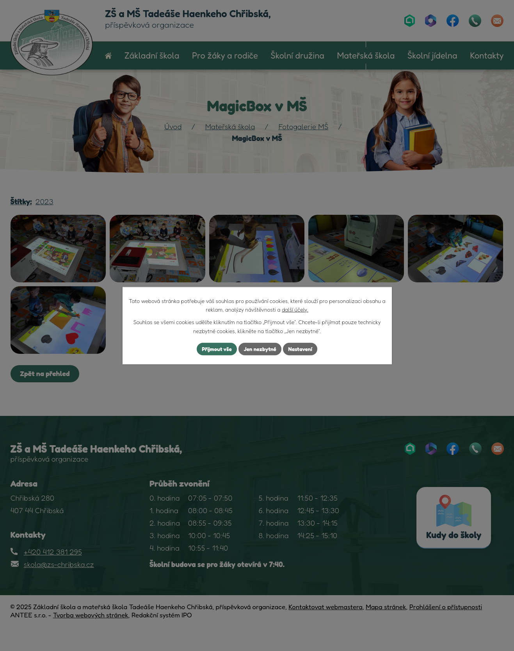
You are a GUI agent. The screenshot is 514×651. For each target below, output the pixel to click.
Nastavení (301, 349)
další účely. (295, 309)
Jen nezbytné (260, 349)
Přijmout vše (215, 349)
